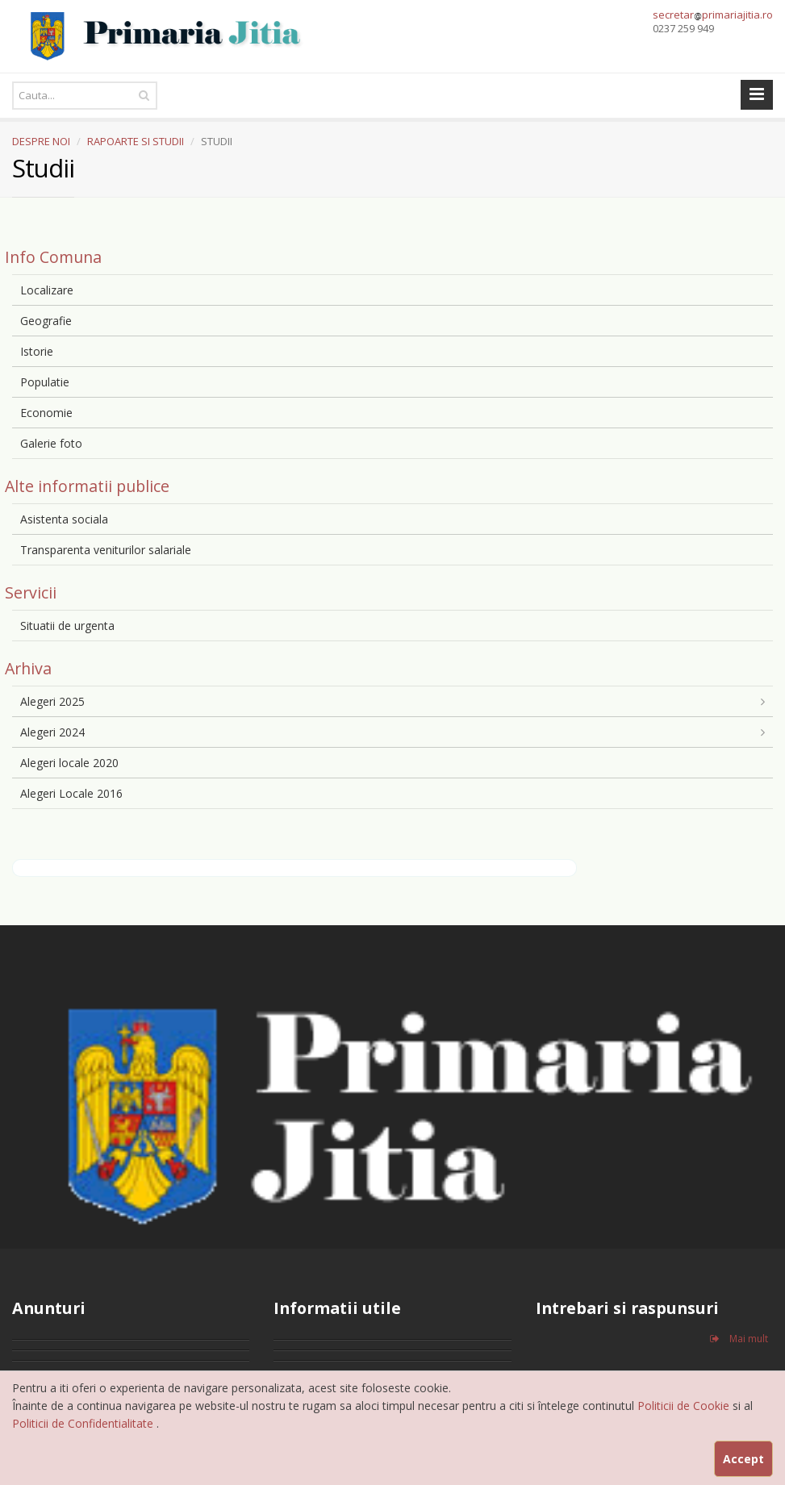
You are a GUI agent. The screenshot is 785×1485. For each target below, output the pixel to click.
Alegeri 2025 (52, 701)
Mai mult (739, 1338)
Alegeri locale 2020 (69, 762)
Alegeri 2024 (52, 732)
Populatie (44, 382)
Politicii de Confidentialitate (84, 1423)
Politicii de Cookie (685, 1405)
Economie (46, 412)
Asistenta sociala (64, 519)
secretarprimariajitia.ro (713, 14)
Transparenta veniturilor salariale (105, 549)
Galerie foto (51, 443)
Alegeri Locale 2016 (71, 793)
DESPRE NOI (41, 141)
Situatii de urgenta (67, 625)
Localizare (46, 290)
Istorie (36, 351)
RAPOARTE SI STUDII (135, 141)
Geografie (46, 320)
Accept (743, 1458)
